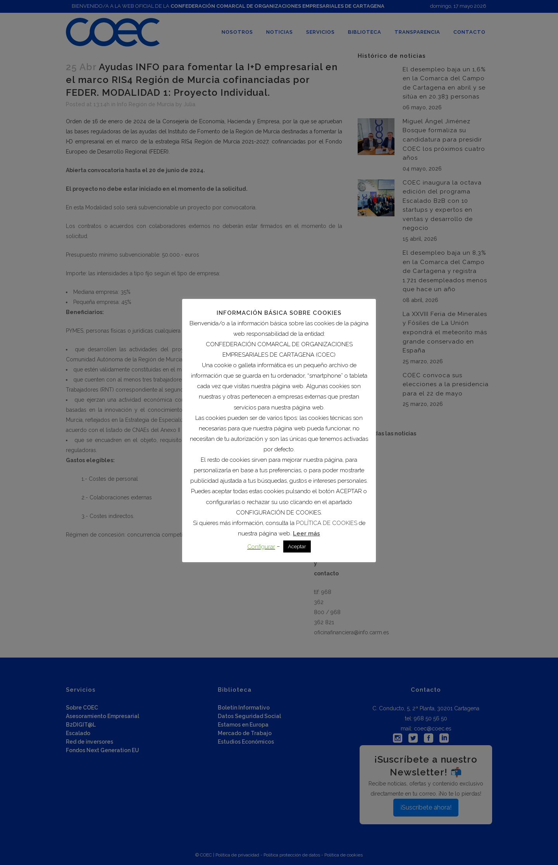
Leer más (306, 533)
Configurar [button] (261, 546)
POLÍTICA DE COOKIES (326, 523)
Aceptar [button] (297, 546)
